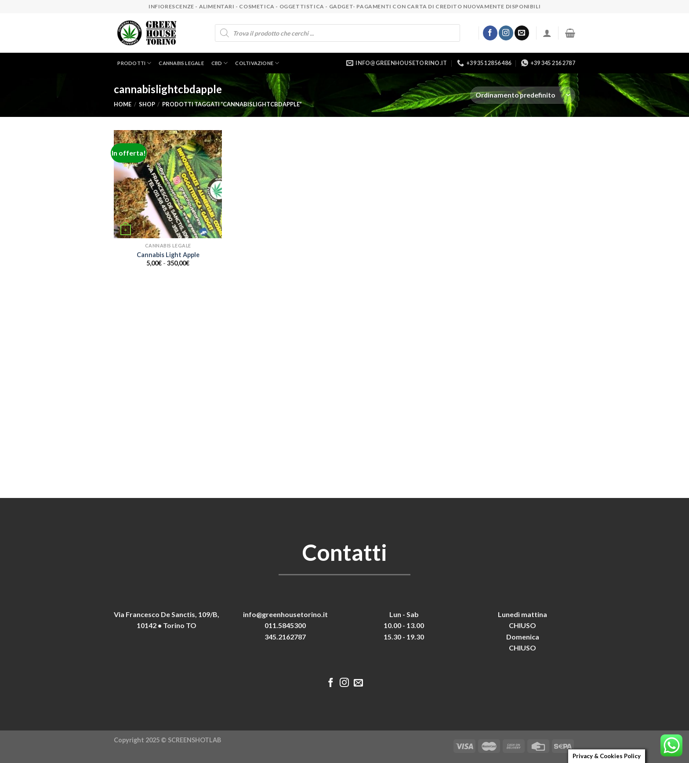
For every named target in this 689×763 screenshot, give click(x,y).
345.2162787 (285, 636)
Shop (147, 104)
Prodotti (134, 63)
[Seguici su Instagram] (506, 32)
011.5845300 (285, 625)
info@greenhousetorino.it (285, 614)
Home (122, 104)
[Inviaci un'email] (522, 32)
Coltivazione (257, 63)
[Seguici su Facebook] (490, 32)
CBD (219, 63)
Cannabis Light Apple (168, 254)
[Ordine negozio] (522, 95)
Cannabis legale (181, 63)
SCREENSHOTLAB (194, 740)
